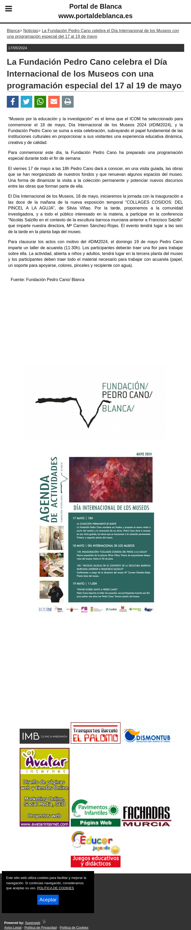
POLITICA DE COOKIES (55, 888)
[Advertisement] (95, 324)
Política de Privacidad (40, 927)
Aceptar (48, 899)
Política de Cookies (74, 927)
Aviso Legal (12, 927)
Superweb (32, 923)
